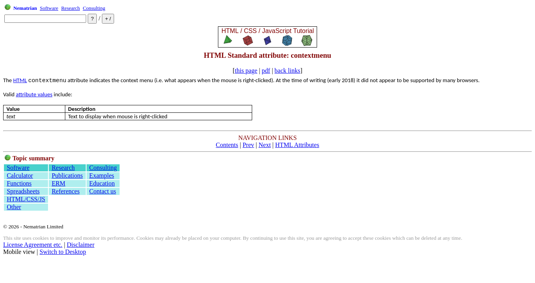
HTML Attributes (297, 145)
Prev (248, 145)
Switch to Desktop (63, 251)
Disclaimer (80, 244)
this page (246, 70)
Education (102, 183)
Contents (227, 145)
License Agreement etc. (33, 244)
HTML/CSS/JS (26, 199)
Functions (19, 183)
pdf (266, 70)
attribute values (34, 94)
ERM (58, 183)
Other (14, 207)
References (65, 191)
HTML (20, 80)
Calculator (20, 175)
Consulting (94, 8)
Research (70, 8)
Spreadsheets (23, 191)
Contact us (102, 191)
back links (287, 70)
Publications (67, 175)
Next (264, 145)
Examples (101, 175)
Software (49, 8)
